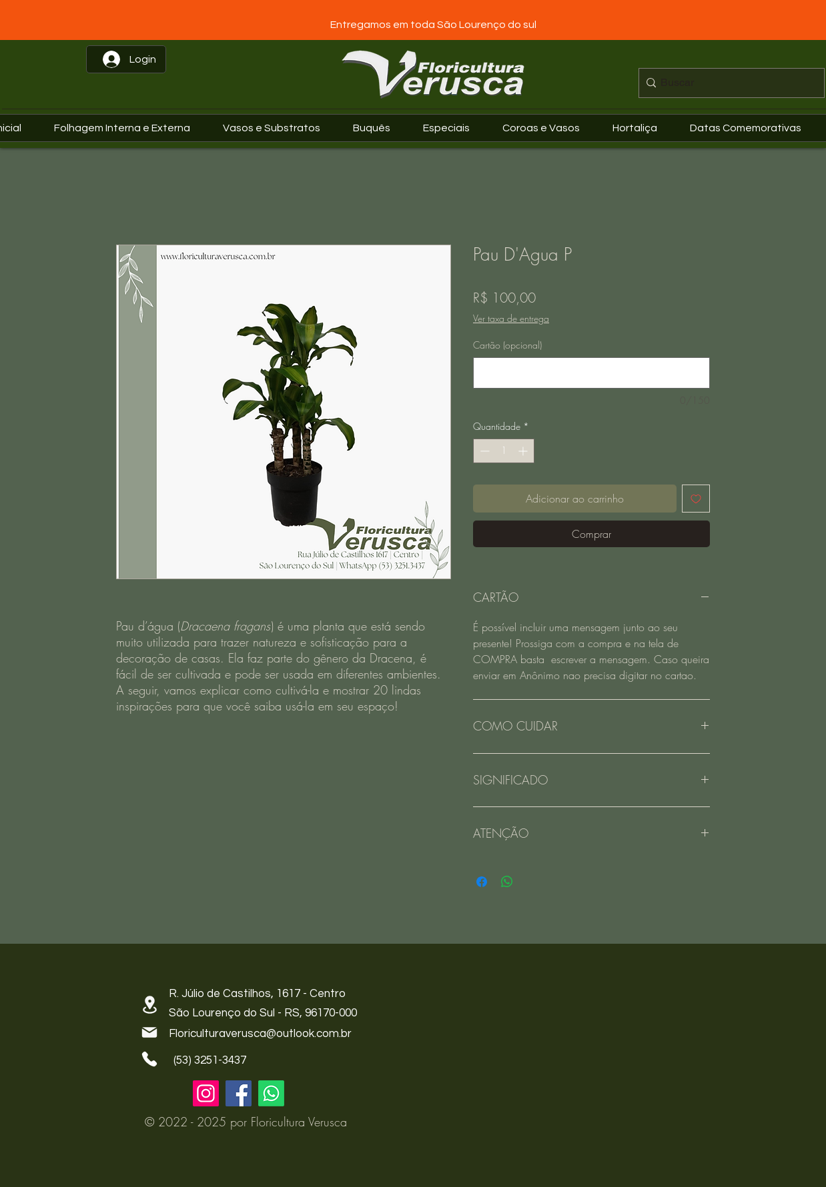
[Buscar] (728, 83)
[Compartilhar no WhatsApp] (507, 882)
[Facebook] (239, 1093)
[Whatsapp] (271, 1093)
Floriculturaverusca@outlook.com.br (260, 1034)
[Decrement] (483, 451)
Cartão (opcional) (507, 345)
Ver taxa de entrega (511, 318)
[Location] (149, 1004)
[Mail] (149, 1032)
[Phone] (149, 1059)
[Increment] (524, 451)
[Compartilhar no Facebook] (482, 882)
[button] (751, 128)
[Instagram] (206, 1093)
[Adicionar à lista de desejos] (696, 499)
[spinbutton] (504, 451)
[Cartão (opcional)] (591, 373)
